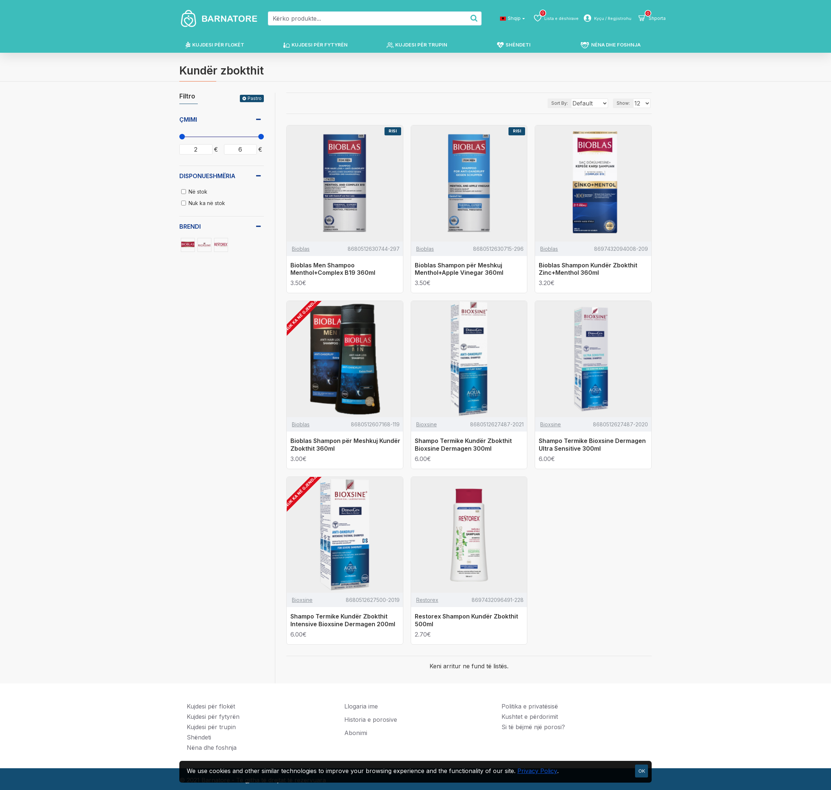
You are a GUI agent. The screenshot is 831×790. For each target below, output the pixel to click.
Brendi (190, 226)
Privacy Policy (537, 771)
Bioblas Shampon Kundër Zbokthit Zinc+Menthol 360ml (588, 269)
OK (641, 771)
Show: (625, 103)
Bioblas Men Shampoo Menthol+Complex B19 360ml (332, 269)
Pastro (255, 98)
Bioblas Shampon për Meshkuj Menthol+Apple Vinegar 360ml (459, 269)
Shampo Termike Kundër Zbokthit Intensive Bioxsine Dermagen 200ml (342, 620)
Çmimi (188, 119)
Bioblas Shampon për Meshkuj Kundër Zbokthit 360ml (345, 444)
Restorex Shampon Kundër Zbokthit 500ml (466, 620)
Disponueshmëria (207, 176)
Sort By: (552, 103)
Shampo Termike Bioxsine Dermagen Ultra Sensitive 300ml (592, 444)
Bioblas (301, 249)
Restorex (427, 600)
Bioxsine (426, 424)
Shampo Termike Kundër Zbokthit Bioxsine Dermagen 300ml (463, 444)
